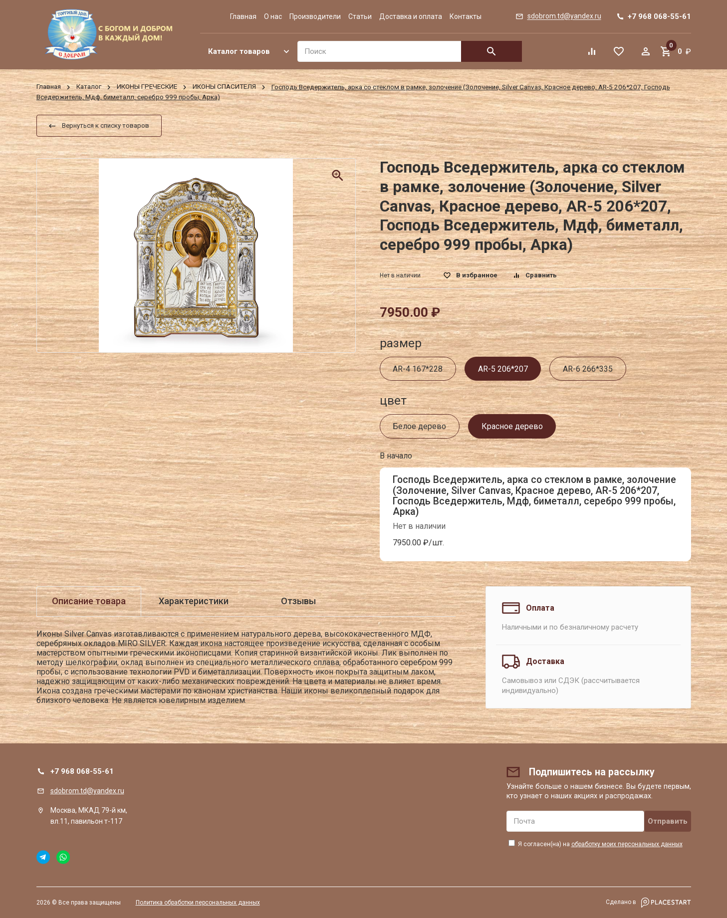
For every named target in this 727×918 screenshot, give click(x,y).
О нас (273, 16)
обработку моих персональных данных (627, 844)
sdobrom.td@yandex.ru (87, 791)
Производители (315, 16)
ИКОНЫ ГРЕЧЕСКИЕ (147, 87)
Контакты (466, 16)
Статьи (360, 16)
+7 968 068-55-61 (82, 771)
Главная (243, 16)
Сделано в (648, 903)
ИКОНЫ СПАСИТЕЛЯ (224, 87)
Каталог (88, 87)
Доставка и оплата (410, 16)
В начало (396, 455)
